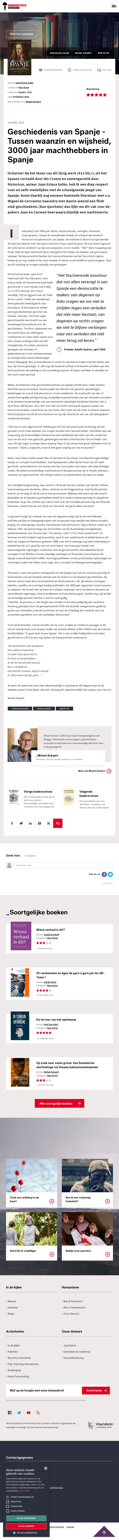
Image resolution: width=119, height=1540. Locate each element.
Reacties (107, 70)
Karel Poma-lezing (17, 1379)
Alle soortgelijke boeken (56, 1106)
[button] (26, 1532)
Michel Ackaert (33, 101)
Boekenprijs (13, 1373)
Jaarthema (69, 1348)
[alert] (26, 1500)
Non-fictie (24, 87)
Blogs (10, 1316)
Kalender (12, 1310)
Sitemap (70, 1529)
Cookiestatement (56, 1529)
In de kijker (13, 1348)
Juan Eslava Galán (24, 83)
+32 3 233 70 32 (27, 1478)
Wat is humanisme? (74, 1310)
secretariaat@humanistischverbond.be (40, 1490)
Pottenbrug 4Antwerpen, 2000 (28, 1505)
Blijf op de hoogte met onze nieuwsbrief (58, 1393)
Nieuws (11, 1304)
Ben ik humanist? (72, 1304)
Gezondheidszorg (73, 1360)
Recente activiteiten (18, 1360)
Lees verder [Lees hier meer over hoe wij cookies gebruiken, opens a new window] (24, 1491)
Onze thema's (70, 1316)
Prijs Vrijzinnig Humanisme (22, 1367)
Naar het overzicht (21, 34)
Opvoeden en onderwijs (76, 1354)
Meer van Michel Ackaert (91, 771)
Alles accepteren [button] (26, 1518)
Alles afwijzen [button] (26, 1526)
